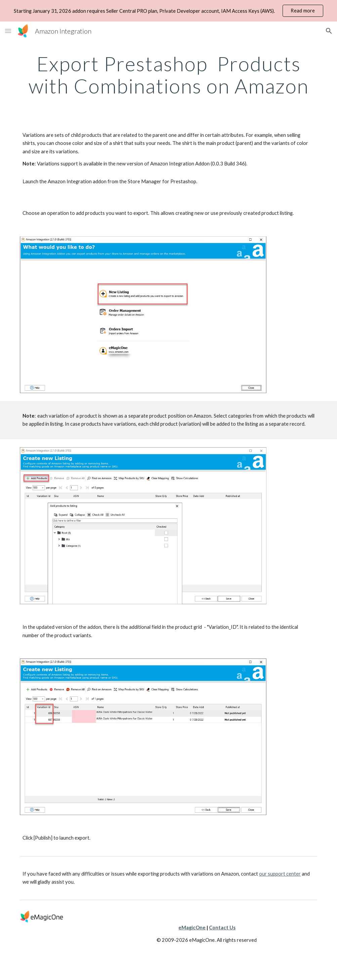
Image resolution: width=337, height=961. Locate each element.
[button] (8, 31)
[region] (168, 11)
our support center (280, 874)
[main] (168, 75)
